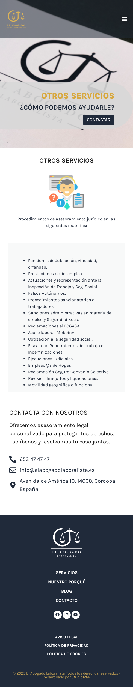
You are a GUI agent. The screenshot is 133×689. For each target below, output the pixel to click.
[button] (124, 19)
